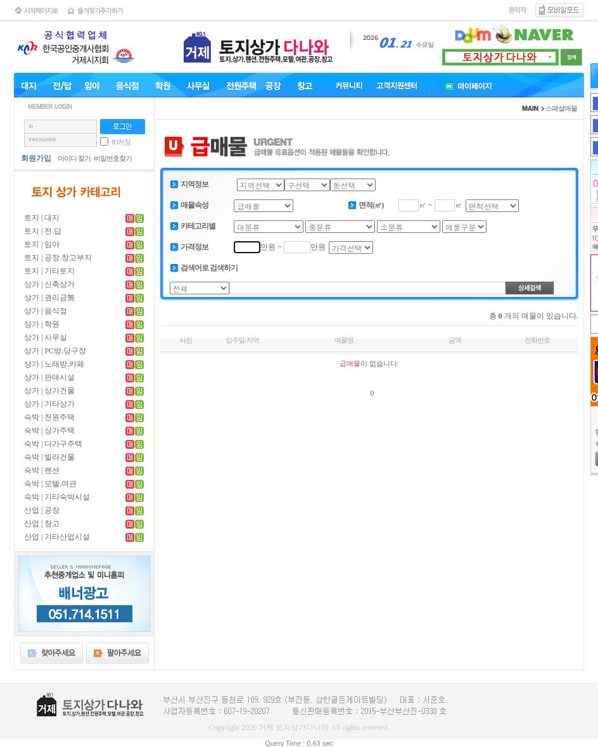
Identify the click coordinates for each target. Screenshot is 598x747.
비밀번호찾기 (113, 158)
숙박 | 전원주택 (49, 417)
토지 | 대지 (42, 217)
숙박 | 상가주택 (49, 430)
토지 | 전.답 (42, 231)
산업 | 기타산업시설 (57, 536)
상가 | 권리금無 (49, 297)
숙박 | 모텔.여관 (50, 483)
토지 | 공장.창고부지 (58, 257)
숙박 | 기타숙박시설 (57, 497)
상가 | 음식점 (45, 310)
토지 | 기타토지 (49, 271)
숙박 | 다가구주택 (53, 443)
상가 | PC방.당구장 (55, 350)
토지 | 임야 (42, 244)
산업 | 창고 (42, 523)
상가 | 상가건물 (49, 390)
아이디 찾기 (74, 158)
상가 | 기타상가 (49, 403)
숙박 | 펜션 (42, 470)
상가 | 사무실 (45, 337)
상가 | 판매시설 (49, 377)
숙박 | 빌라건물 (49, 457)
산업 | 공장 (42, 510)
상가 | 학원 (42, 324)
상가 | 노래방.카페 (54, 364)
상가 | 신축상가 (49, 284)
